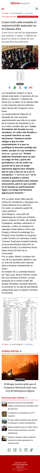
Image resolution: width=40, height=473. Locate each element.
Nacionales (29, 13)
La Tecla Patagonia (16, 13)
